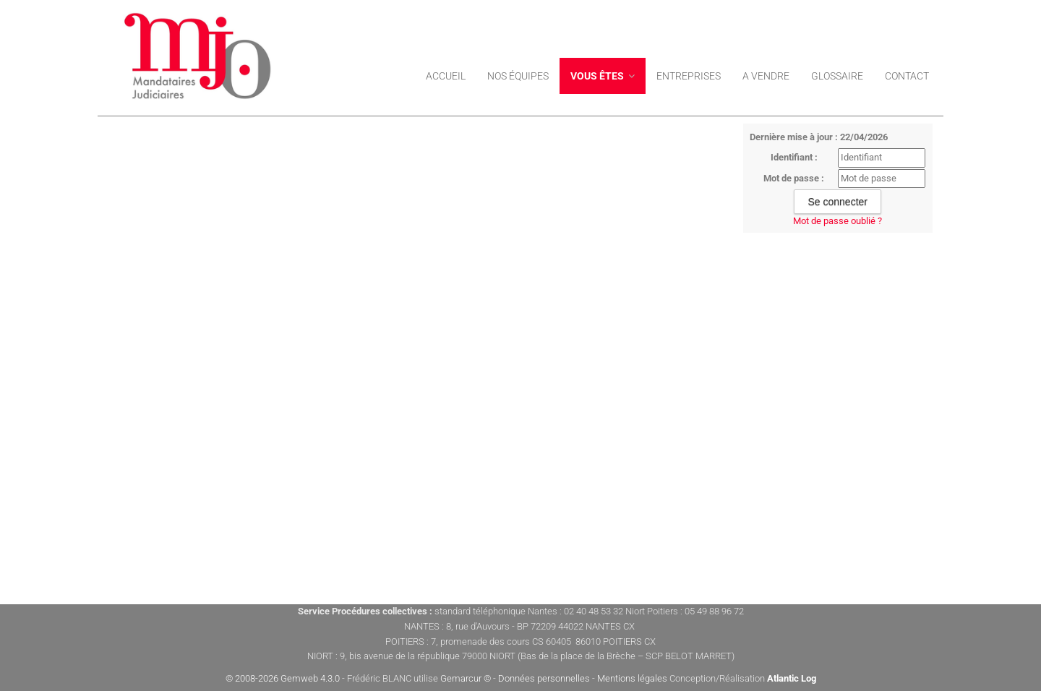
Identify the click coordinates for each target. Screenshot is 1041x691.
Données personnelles (544, 678)
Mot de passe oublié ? (837, 220)
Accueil (446, 76)
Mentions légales (632, 678)
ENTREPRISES (688, 76)
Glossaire (837, 76)
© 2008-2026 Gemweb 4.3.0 (283, 678)
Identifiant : (794, 157)
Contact (907, 76)
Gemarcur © (465, 678)
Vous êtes (602, 76)
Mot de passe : (793, 178)
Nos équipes (518, 76)
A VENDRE (765, 76)
